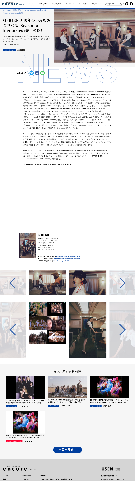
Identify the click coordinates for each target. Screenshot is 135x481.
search (121, 4)
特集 (4, 479)
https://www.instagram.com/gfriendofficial (67, 258)
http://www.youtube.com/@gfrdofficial (68, 256)
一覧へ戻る (66, 450)
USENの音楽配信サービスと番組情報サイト (56, 479)
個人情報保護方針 (107, 476)
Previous (15, 283)
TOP (3, 10)
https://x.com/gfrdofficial (61, 261)
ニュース (6, 475)
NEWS (9, 10)
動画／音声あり (18, 10)
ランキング (26, 479)
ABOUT (43, 475)
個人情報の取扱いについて (111, 479)
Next (120, 283)
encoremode (26, 475)
